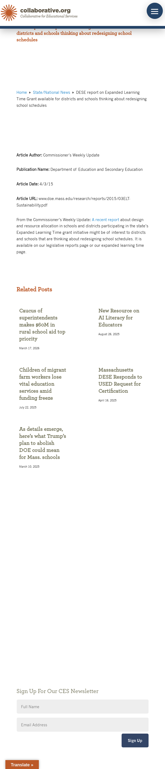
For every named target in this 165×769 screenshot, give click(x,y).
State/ (51, 92)
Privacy (29, 636)
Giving (28, 628)
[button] (155, 11)
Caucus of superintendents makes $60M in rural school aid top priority (42, 325)
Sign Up (135, 740)
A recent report (105, 219)
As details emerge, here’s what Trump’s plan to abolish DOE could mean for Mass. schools (42, 443)
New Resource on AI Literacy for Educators (118, 318)
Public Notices (36, 620)
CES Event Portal (38, 652)
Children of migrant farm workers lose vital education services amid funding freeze (42, 384)
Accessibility (34, 644)
